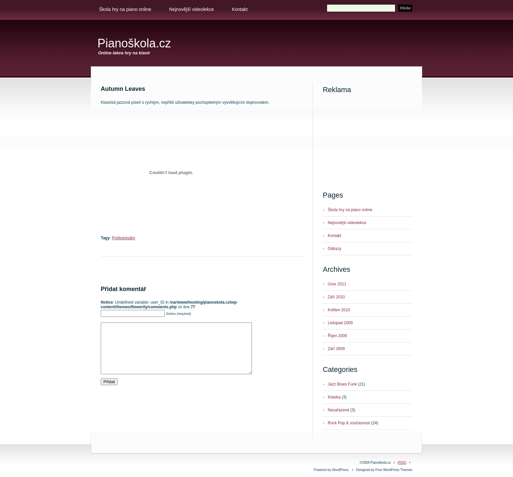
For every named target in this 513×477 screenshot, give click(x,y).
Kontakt (240, 9)
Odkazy (334, 248)
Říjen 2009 (337, 335)
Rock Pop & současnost (349, 423)
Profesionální (123, 238)
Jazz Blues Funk (342, 384)
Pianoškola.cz (134, 43)
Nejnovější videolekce (191, 9)
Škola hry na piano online (125, 9)
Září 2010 (336, 297)
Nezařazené (338, 410)
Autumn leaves (123, 89)
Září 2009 (336, 348)
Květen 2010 (339, 310)
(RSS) (401, 462)
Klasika (334, 397)
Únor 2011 (337, 284)
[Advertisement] (338, 45)
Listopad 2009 (340, 323)
